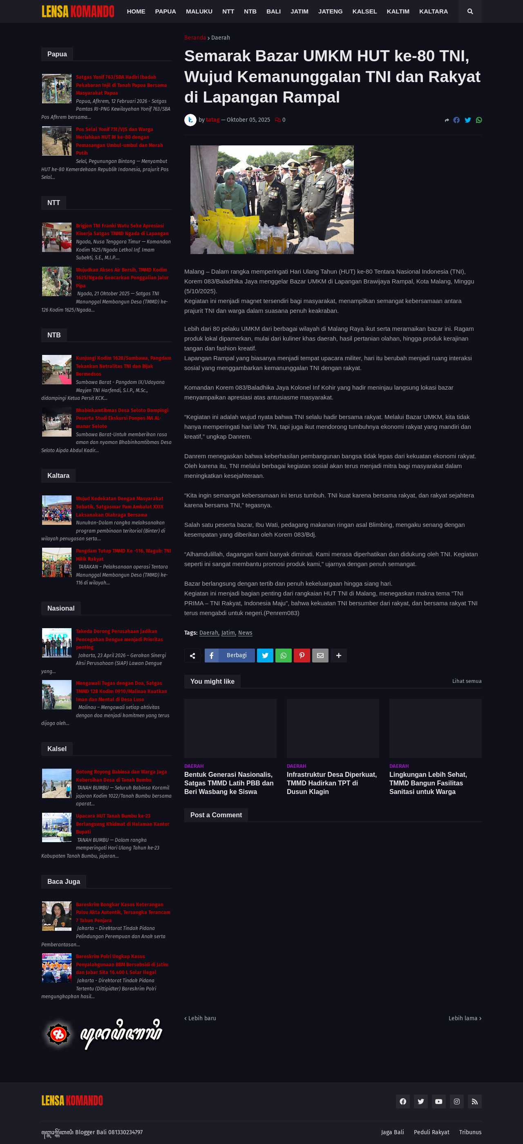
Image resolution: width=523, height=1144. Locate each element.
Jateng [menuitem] (330, 11)
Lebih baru (202, 1018)
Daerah (220, 38)
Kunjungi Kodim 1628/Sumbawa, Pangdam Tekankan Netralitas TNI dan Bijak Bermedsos (123, 366)
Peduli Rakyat (431, 1132)
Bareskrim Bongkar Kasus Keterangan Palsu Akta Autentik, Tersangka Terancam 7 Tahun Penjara (123, 912)
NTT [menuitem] (228, 11)
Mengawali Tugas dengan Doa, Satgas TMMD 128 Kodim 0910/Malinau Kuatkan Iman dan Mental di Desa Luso (121, 691)
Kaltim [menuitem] (398, 11)
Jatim (228, 633)
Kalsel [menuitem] (365, 11)
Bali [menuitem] (273, 11)
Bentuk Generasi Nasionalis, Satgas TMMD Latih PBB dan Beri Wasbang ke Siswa (229, 783)
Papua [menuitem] (165, 11)
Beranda (195, 38)
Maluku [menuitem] (199, 11)
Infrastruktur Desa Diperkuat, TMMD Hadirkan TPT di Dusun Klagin (332, 783)
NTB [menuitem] (250, 11)
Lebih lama (463, 1018)
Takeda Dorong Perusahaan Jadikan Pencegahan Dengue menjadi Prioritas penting (119, 639)
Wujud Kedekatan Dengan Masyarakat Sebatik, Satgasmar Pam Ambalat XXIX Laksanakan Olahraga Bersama (119, 506)
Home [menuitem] (136, 11)
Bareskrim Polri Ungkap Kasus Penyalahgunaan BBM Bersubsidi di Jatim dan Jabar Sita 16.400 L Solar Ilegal (122, 964)
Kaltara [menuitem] (433, 11)
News (245, 633)
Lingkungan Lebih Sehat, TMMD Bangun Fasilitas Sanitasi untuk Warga (428, 783)
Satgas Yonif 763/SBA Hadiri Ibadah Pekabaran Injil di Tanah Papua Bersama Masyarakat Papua (121, 85)
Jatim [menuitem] (299, 11)
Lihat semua (467, 681)
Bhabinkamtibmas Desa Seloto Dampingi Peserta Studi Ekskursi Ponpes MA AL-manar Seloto (122, 418)
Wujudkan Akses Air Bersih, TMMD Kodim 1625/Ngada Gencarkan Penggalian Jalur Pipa (122, 278)
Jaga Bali (392, 1132)
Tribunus (470, 1132)
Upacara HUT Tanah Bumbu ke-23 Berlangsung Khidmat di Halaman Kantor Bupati (123, 824)
